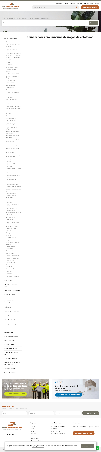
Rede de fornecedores (58, 426)
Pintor (8, 240)
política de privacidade (38, 447)
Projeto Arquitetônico (12, 255)
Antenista (9, 46)
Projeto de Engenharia (12, 258)
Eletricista (9, 90)
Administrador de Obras (13, 44)
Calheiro (8, 62)
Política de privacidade (36, 441)
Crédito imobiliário (56, 431)
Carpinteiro (9, 64)
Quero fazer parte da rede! (83, 433)
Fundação (9, 113)
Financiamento (88, 3)
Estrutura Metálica (11, 99)
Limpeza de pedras (11, 193)
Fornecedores (57, 3)
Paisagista (9, 233)
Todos (7, 42)
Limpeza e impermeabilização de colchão (12, 204)
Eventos (79, 3)
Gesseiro (8, 116)
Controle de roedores (12, 73)
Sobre (32, 428)
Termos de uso (34, 438)
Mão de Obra (10, 215)
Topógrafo (9, 273)
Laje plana (9, 166)
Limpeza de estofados (12, 182)
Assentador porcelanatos (13, 53)
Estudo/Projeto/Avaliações (13, 108)
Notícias (72, 3)
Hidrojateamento (11, 120)
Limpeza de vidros (11, 200)
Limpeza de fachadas (12, 184)
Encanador (9, 94)
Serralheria (9, 266)
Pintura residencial (11, 251)
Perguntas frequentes (58, 433)
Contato (97, 3)
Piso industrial (10, 253)
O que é (33, 431)
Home (32, 426)
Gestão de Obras (11, 118)
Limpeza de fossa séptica (13, 186)
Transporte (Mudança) (12, 276)
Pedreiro (8, 235)
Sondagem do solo (11, 269)
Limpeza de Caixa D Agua (13, 168)
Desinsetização (10, 85)
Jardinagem (9, 159)
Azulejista (9, 60)
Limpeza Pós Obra (11, 208)
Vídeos (66, 3)
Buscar (93, 23)
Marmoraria (9, 219)
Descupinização (10, 80)
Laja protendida (10, 164)
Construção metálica (12, 67)
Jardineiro (9, 161)
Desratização (10, 87)
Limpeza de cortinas (12, 179)
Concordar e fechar (87, 446)
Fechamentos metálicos (13, 111)
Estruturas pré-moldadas (13, 106)
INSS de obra (10, 152)
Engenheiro (9, 97)
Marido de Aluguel (11, 217)
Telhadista (9, 271)
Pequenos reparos (11, 237)
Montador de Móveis (12, 226)
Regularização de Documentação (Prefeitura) (11, 262)
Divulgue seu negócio (90, 7)
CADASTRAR (91, 413)
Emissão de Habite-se (12, 92)
